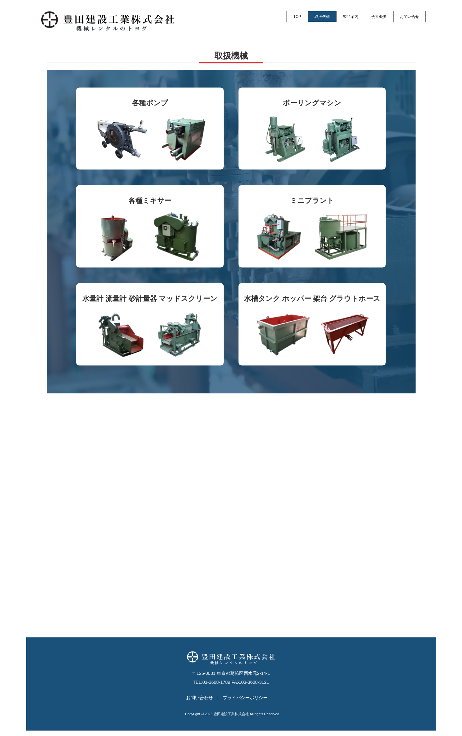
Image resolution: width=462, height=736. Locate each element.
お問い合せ (409, 16)
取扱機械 (322, 16)
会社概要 (379, 16)
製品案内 (350, 16)
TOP (297, 16)
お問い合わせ (199, 703)
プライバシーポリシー (245, 703)
